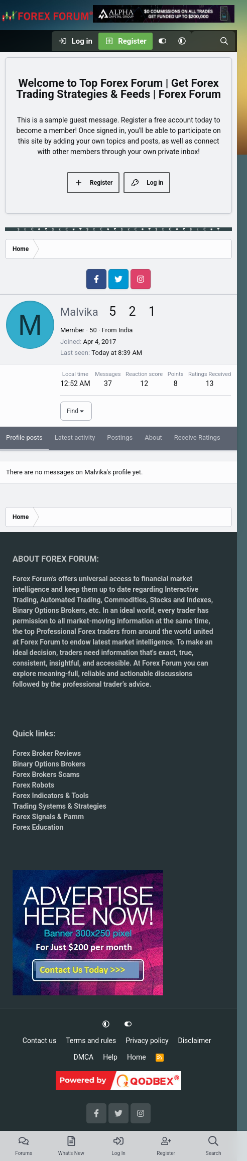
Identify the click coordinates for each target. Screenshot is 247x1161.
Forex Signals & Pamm (48, 817)
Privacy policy (147, 1041)
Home (136, 1057)
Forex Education (38, 827)
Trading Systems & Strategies (59, 806)
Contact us (39, 1041)
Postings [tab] (120, 437)
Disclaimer (194, 1041)
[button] (182, 41)
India (125, 330)
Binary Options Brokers (49, 610)
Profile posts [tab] (24, 437)
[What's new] (202, 41)
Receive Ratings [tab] (197, 437)
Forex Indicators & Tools (51, 796)
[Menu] (13, 41)
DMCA (84, 1057)
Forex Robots (33, 785)
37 (108, 383)
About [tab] (153, 437)
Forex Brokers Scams (46, 774)
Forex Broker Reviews (47, 753)
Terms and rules (91, 1041)
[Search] (224, 41)
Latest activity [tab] (75, 437)
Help (110, 1057)
